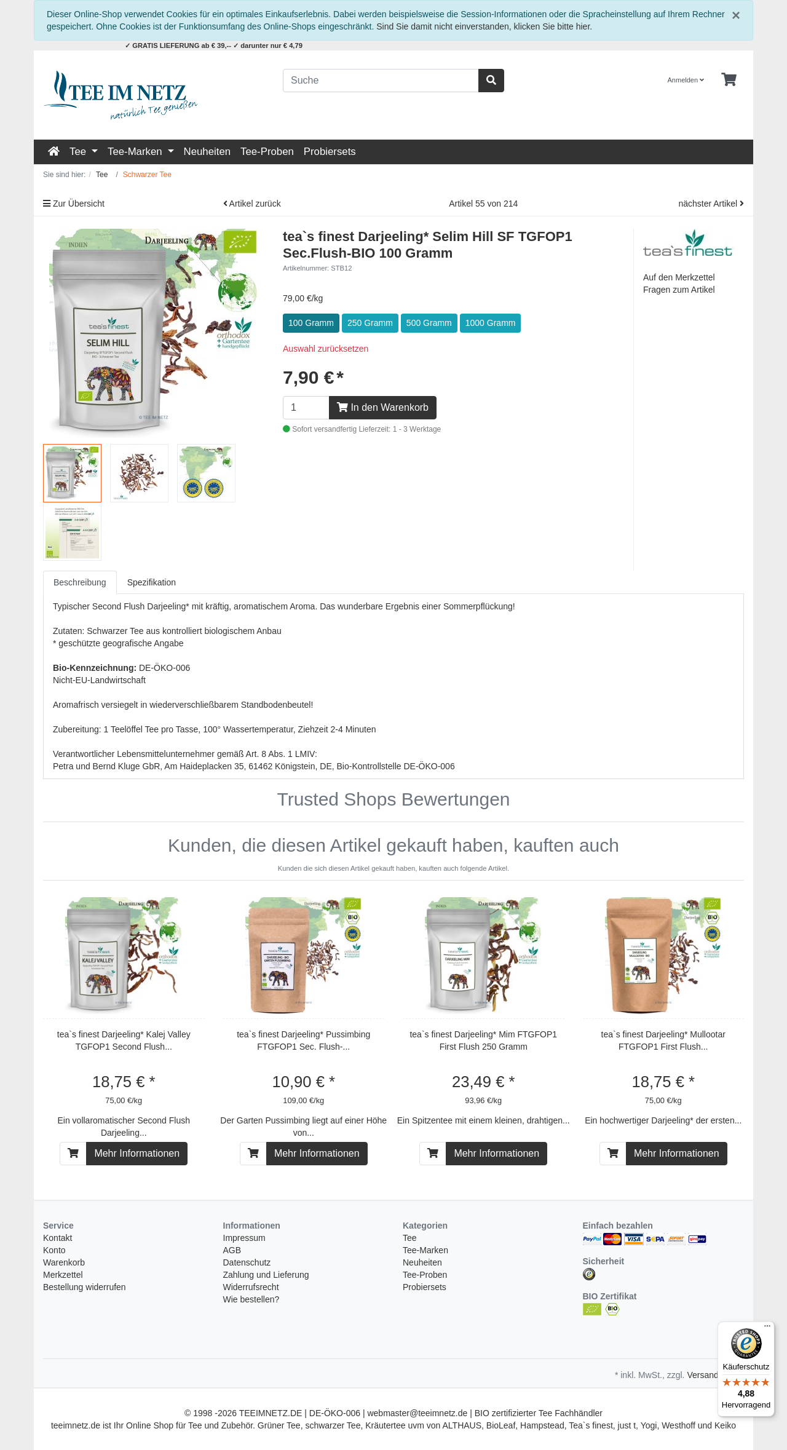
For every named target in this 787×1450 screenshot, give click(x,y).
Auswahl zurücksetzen (325, 349)
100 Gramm (311, 323)
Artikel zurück (252, 203)
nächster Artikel (711, 203)
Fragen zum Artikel (679, 290)
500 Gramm (429, 323)
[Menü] (767, 1328)
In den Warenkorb (383, 407)
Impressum (244, 1238)
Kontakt (57, 1238)
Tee (79, 151)
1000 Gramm (490, 323)
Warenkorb (64, 1262)
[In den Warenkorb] (73, 1153)
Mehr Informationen (137, 1153)
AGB (232, 1250)
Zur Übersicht (74, 203)
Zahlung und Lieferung (266, 1275)
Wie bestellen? (251, 1299)
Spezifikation (151, 582)
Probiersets (330, 151)
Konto (54, 1250)
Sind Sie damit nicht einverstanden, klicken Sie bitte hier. (484, 26)
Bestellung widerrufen (84, 1287)
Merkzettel (63, 1275)
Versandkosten (715, 1375)
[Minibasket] (729, 80)
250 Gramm (370, 323)
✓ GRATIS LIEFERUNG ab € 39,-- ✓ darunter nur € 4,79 (214, 45)
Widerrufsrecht (251, 1287)
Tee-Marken (136, 151)
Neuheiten (207, 151)
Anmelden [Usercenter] (686, 80)
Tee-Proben (267, 151)
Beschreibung (79, 582)
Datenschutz (247, 1262)
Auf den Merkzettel (679, 277)
